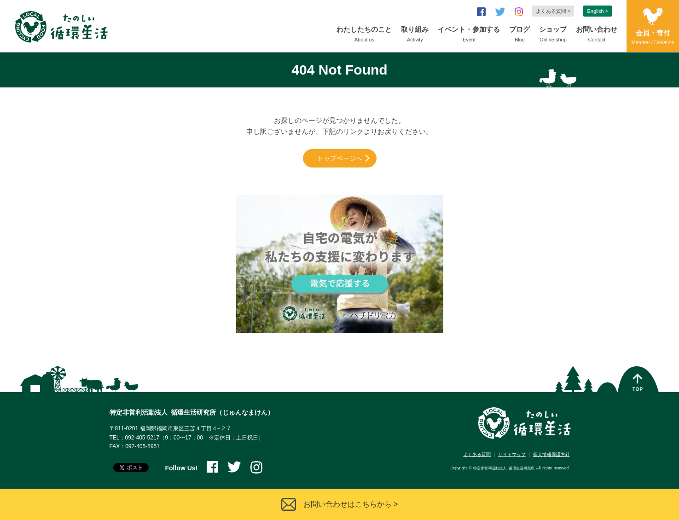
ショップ (553, 35)
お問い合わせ (596, 35)
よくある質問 (477, 454)
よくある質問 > (553, 11)
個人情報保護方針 (551, 454)
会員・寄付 (652, 38)
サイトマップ (512, 454)
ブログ (519, 35)
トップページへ (339, 158)
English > (597, 11)
